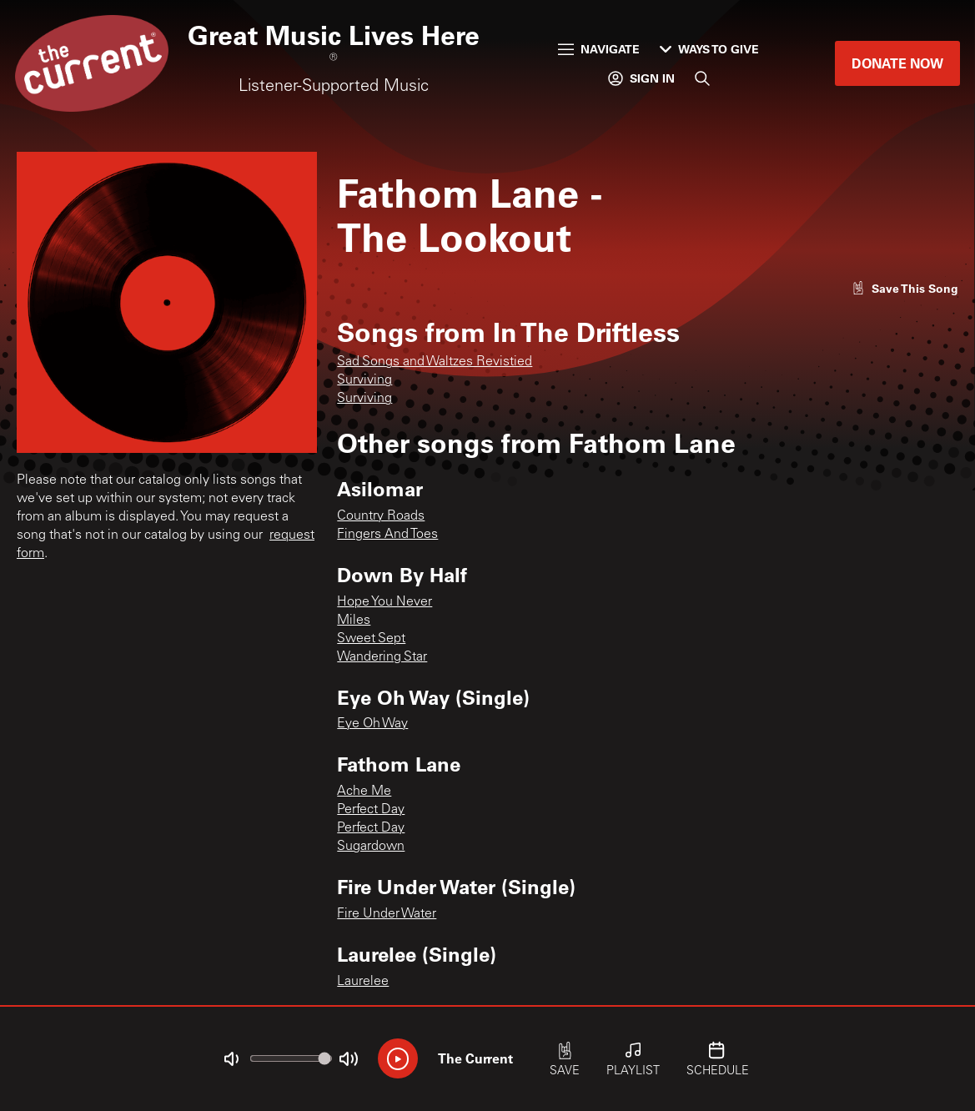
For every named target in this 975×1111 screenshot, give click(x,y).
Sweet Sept (371, 639)
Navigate (599, 49)
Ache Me (364, 791)
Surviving (364, 380)
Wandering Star (382, 657)
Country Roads (381, 516)
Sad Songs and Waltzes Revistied (434, 362)
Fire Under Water (386, 914)
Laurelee (363, 981)
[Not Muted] (231, 1059)
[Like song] (905, 288)
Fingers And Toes (387, 534)
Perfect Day (371, 810)
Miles (353, 620)
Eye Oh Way (372, 724)
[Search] (702, 78)
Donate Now (897, 63)
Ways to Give (709, 49)
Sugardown (371, 846)
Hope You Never (384, 602)
